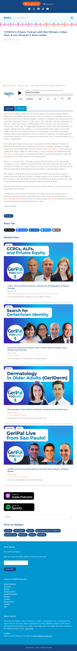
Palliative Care (61, 86)
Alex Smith (25, 86)
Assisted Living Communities (21, 294)
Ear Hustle (52, 199)
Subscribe (48, 4)
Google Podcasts (10, 594)
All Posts (9, 294)
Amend (50, 146)
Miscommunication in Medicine (49, 531)
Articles (8, 531)
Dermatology (16, 415)
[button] (72, 18)
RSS (5, 606)
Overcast (7, 586)
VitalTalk (43, 535)
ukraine (34, 535)
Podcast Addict (9, 591)
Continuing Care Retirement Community (40, 294)
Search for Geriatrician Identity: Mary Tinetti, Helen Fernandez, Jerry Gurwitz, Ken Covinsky (36, 349)
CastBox (7, 599)
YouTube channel (14, 199)
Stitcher (7, 596)
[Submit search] (70, 517)
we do (13, 161)
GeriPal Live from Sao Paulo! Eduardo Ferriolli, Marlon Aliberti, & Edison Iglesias (38, 470)
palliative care (11, 535)
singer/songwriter (47, 151)
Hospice (52, 86)
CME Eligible (9, 428)
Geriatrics (45, 86)
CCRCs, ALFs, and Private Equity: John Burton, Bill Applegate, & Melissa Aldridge (38, 287)
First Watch (8, 154)
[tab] (9, 108)
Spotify (6, 589)
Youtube (7, 604)
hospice (31, 531)
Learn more (29, 628)
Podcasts (8, 216)
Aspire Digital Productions (42, 636)
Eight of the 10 (9, 114)
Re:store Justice (51, 149)
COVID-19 (37, 86)
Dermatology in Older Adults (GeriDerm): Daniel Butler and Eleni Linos (37, 409)
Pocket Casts (9, 601)
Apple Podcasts (10, 584)
